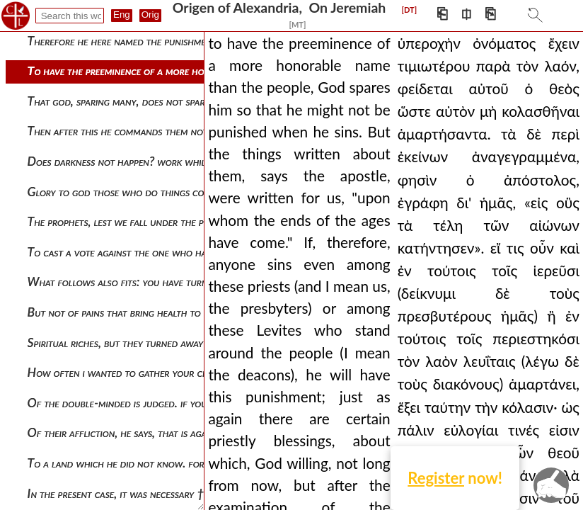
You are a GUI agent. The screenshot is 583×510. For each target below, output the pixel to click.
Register (436, 477)
